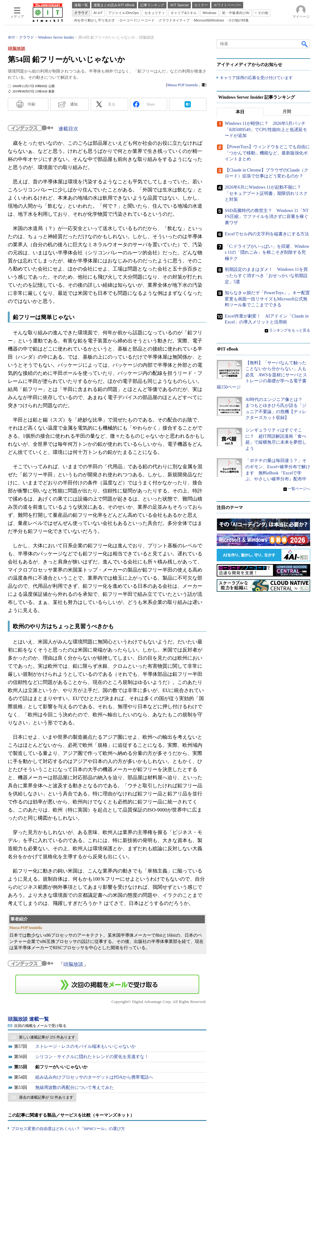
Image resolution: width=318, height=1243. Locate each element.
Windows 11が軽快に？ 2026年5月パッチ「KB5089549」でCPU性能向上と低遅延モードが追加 (266, 129)
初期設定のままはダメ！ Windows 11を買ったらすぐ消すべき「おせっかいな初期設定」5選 (266, 275)
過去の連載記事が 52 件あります (46, 1097)
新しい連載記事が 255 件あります (47, 1037)
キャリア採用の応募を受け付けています (256, 78)
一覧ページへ (299, 489)
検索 (305, 44)
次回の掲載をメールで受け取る (40, 1026)
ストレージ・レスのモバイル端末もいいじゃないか (85, 1046)
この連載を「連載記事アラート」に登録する (107, 984)
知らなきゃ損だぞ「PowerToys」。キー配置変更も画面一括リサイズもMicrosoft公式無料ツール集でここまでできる (267, 299)
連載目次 (68, 128)
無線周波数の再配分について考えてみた (74, 1087)
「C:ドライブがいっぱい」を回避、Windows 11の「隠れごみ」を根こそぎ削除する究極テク (267, 252)
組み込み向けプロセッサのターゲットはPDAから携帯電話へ (94, 1077)
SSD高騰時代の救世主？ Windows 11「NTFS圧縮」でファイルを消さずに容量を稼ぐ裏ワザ (266, 216)
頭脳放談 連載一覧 (28, 1019)
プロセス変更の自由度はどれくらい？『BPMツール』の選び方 (68, 1128)
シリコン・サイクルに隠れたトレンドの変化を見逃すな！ (92, 1056)
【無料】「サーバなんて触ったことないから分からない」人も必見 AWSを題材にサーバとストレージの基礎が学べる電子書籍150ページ (262, 374)
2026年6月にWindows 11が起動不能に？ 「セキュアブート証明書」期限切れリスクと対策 (266, 193)
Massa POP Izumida (182, 85)
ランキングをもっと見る (289, 330)
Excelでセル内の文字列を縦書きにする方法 (267, 234)
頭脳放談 (73, 964)
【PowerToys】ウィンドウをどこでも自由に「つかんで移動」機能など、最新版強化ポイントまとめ (267, 153)
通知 (74, 104)
